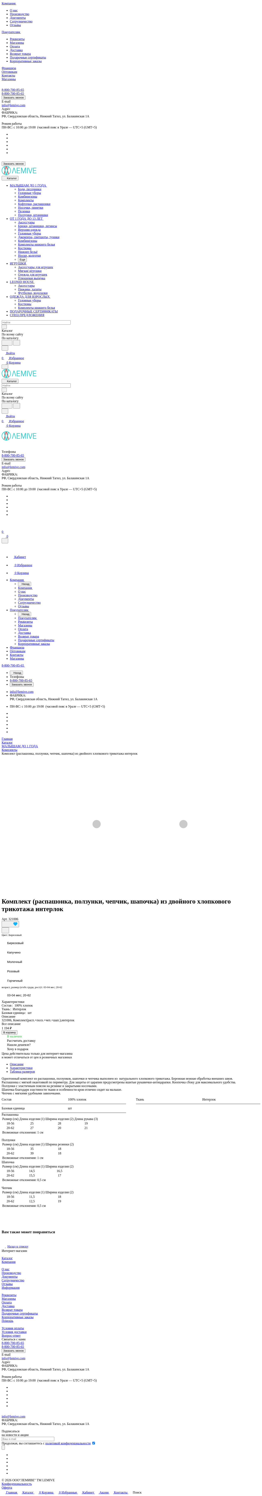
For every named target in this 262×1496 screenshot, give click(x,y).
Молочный (14, 962)
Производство (19, 14)
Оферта (7, 1487)
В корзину (9, 1032)
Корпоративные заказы (26, 61)
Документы (18, 17)
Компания (9, 1262)
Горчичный (15, 980)
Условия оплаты (13, 1328)
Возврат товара (20, 53)
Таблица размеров (22, 1071)
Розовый (13, 971)
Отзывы (15, 25)
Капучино (14, 952)
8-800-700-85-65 (13, 90)
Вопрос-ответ (11, 1335)
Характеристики (21, 1068)
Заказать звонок (13, 97)
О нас (14, 10)
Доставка (16, 50)
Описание (17, 1064)
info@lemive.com (13, 105)
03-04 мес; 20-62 (19, 995)
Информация (11, 1287)
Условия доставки (14, 1332)
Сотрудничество (21, 21)
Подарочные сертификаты (28, 57)
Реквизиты (17, 39)
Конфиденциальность (17, 1484)
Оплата (15, 46)
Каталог (7, 1258)
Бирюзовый (15, 943)
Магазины (17, 42)
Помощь (7, 1321)
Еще (22, 259)
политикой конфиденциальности (68, 1443)
